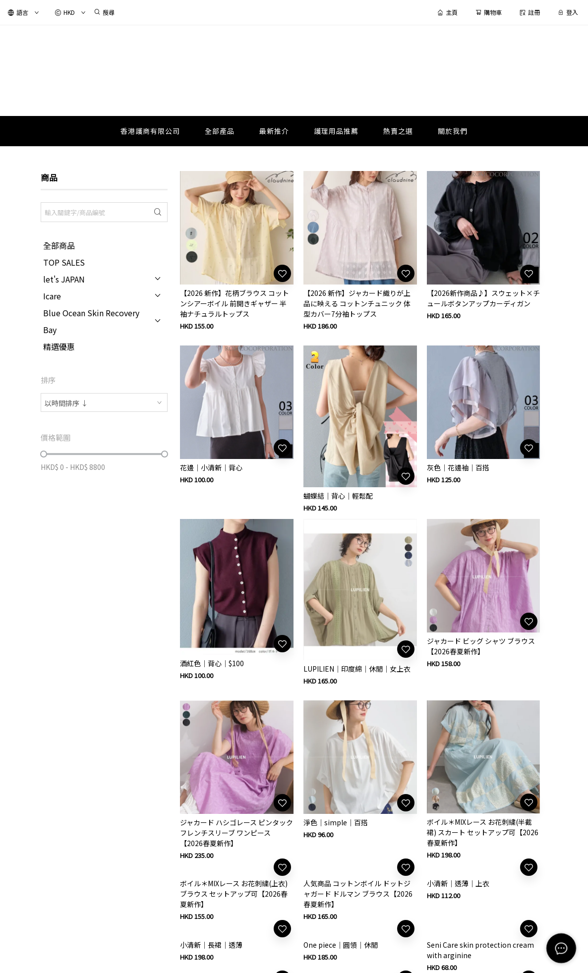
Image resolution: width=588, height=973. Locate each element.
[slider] (43, 454)
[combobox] (104, 402)
